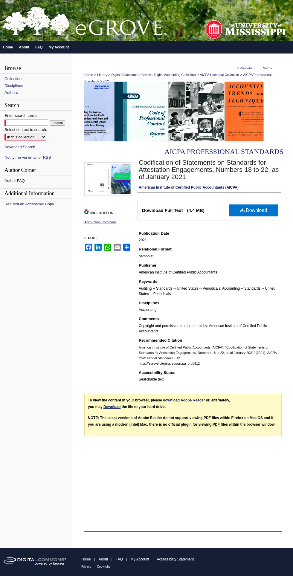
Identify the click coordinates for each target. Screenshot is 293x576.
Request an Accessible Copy (29, 204)
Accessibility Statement (175, 559)
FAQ (119, 559)
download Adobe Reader (184, 400)
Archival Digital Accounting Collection (169, 75)
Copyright (103, 566)
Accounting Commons (100, 222)
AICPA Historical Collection (219, 75)
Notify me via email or (27, 157)
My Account (140, 559)
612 (106, 81)
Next (266, 68)
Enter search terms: (21, 115)
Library (102, 75)
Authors (11, 92)
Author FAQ (14, 180)
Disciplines (13, 85)
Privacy (86, 566)
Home (88, 75)
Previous (246, 68)
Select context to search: (25, 129)
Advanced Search (19, 147)
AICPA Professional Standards (223, 151)
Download (253, 210)
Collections (14, 79)
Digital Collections (124, 75)
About (103, 559)
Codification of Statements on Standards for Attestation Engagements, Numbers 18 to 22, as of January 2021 (209, 170)
